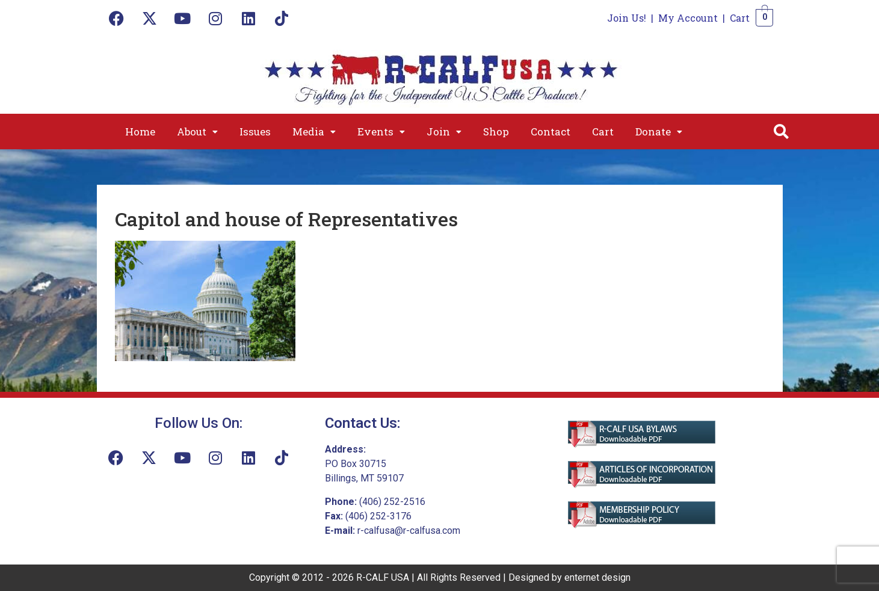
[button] (197, 131)
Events (381, 131)
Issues (255, 131)
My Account (688, 17)
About (197, 131)
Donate (658, 131)
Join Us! (626, 17)
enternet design (597, 577)
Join (444, 131)
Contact (550, 131)
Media (314, 131)
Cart (740, 17)
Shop (496, 131)
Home (140, 131)
